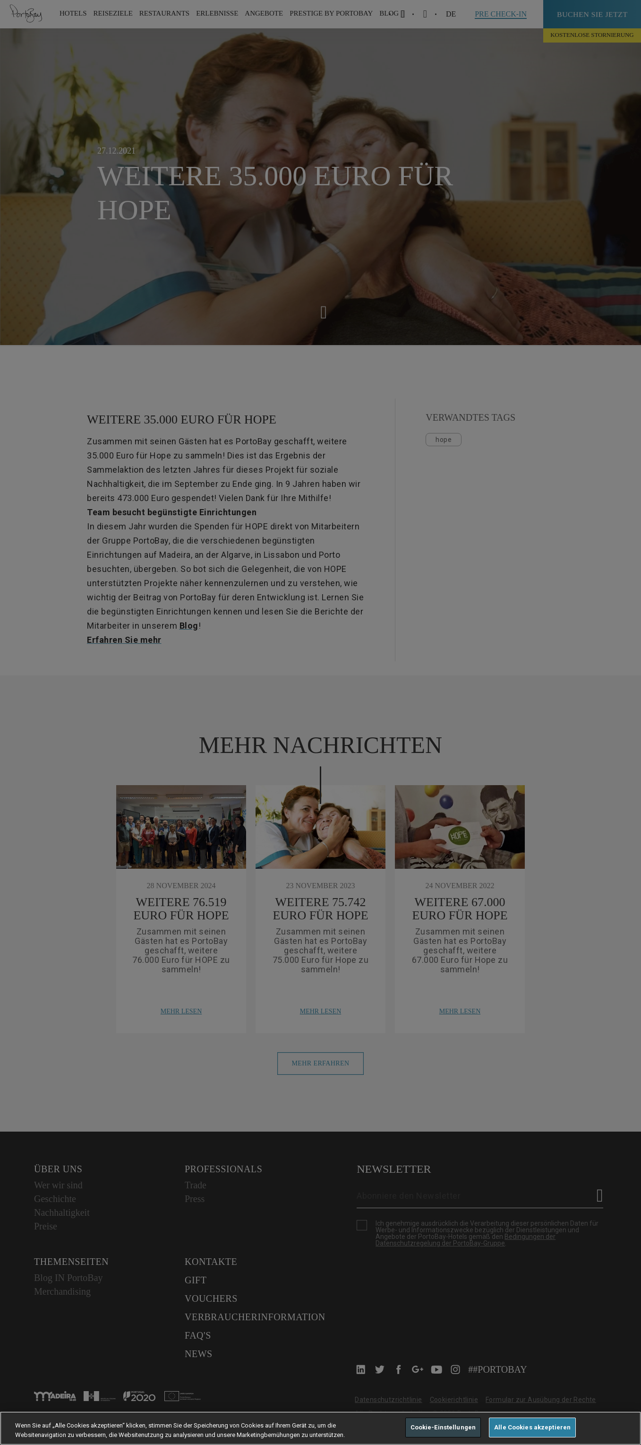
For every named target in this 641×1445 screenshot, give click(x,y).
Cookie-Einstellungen (443, 1427)
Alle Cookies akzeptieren (532, 1427)
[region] (320, 1428)
